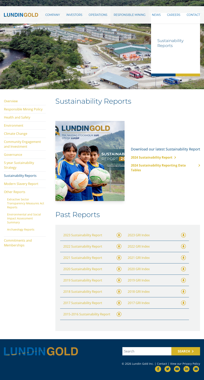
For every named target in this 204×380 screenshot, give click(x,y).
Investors (74, 15)
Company (52, 15)
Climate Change (15, 133)
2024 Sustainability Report (151, 157)
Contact (193, 15)
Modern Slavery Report (21, 184)
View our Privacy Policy (185, 364)
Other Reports (14, 192)
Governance (13, 154)
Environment (13, 125)
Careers (173, 15)
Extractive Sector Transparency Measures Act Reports (25, 203)
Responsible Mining (129, 15)
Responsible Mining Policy (23, 109)
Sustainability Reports (20, 175)
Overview (11, 101)
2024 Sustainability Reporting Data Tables (158, 167)
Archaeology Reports (20, 229)
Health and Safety (17, 117)
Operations (98, 15)
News (156, 15)
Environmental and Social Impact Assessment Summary (24, 218)
